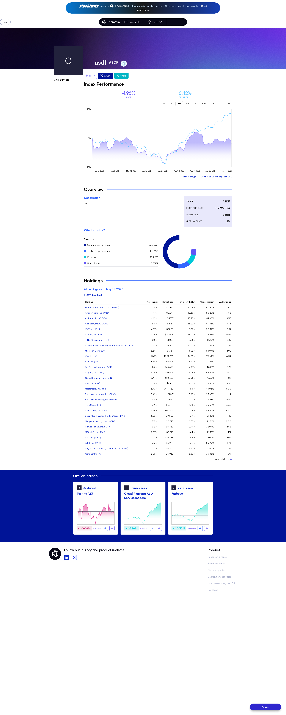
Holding (89, 301)
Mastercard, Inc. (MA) (95, 388)
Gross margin (207, 301)
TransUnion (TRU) (93, 405)
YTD (204, 103)
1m (171, 103)
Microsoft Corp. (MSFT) (96, 350)
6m (187, 103)
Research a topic (217, 556)
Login (179, 21)
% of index (151, 301)
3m (179, 103)
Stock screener (216, 563)
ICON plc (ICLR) (93, 329)
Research (133, 21)
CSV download (93, 295)
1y (195, 103)
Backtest (213, 589)
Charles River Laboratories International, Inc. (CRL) (110, 345)
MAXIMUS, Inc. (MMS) (95, 432)
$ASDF (106, 75)
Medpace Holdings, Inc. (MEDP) (100, 421)
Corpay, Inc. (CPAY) (94, 334)
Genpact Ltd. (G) (93, 453)
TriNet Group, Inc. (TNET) (97, 340)
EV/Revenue (225, 301)
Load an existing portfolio (222, 583)
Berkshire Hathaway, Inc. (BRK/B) (101, 399)
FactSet (229, 459)
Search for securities (219, 576)
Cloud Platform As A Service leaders (138, 496)
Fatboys (177, 493)
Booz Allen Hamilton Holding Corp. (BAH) (105, 416)
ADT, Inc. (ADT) (92, 361)
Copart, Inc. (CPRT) (94, 372)
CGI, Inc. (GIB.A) (93, 437)
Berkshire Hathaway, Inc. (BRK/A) (100, 394)
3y (212, 103)
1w (163, 103)
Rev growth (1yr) (187, 301)
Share (121, 75)
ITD (220, 103)
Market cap (167, 301)
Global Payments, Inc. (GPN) (98, 378)
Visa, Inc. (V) (91, 356)
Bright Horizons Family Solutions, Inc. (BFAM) (106, 448)
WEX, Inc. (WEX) (93, 443)
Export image (189, 176)
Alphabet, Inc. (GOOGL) (96, 323)
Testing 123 (85, 493)
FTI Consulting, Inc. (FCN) (97, 426)
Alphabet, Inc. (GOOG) (96, 318)
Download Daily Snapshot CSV (216, 176)
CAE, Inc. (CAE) (92, 383)
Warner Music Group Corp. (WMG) (102, 307)
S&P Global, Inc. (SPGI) (96, 410)
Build (155, 21)
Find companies (216, 570)
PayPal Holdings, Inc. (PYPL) (98, 367)
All (229, 103)
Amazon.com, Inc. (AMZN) (97, 312)
